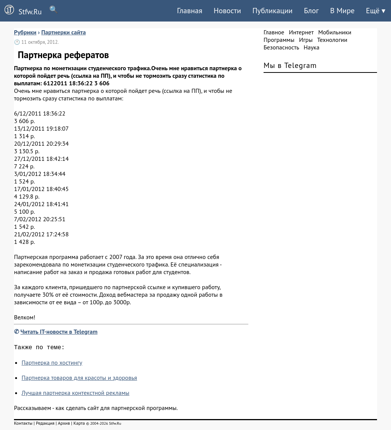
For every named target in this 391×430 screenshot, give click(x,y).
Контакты (23, 424)
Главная (189, 10)
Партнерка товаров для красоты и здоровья (79, 379)
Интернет (301, 32)
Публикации (272, 10)
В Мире (342, 10)
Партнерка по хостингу (52, 364)
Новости (227, 10)
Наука (312, 47)
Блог (311, 10)
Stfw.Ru (21, 10)
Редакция (45, 424)
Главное (274, 32)
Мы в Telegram (290, 65)
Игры (306, 39)
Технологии (332, 39)
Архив (64, 424)
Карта (79, 424)
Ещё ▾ (375, 10)
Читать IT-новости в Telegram (59, 331)
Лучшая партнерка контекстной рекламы (75, 394)
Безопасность (281, 47)
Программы (279, 39)
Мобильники (334, 32)
